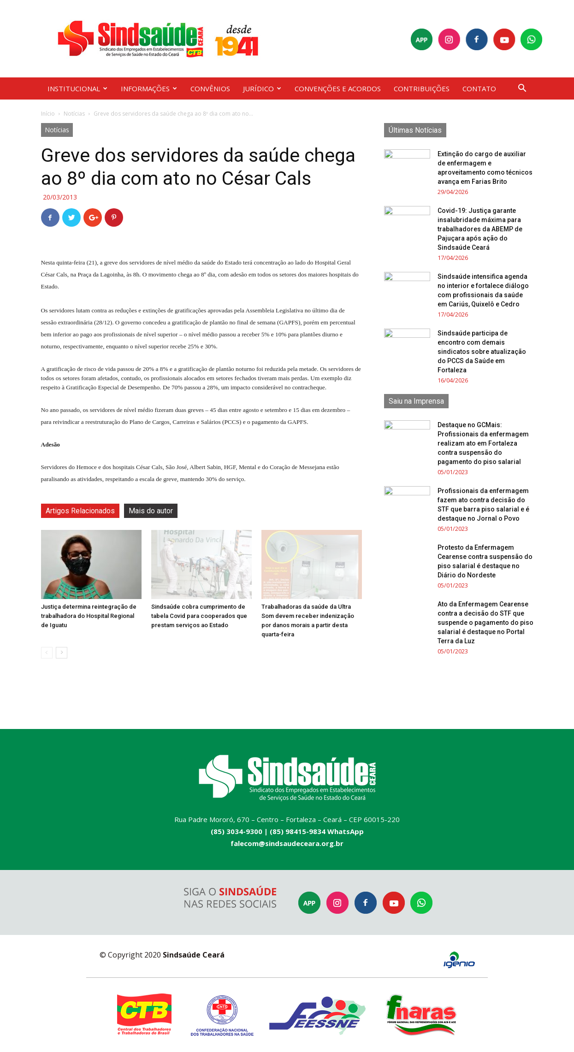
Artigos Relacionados (80, 510)
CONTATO (479, 88)
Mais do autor (151, 510)
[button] (522, 89)
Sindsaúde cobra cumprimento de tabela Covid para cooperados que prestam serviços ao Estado (199, 616)
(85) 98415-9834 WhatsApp (317, 831)
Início (48, 114)
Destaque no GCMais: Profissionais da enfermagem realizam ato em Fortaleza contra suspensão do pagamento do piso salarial (483, 443)
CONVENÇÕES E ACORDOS (338, 88)
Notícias (74, 114)
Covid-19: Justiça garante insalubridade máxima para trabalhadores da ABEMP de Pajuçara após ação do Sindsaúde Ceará (480, 229)
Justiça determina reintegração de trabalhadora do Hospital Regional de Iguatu (88, 616)
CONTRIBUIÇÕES (422, 88)
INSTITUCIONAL (77, 88)
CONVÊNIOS (210, 88)
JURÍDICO (262, 88)
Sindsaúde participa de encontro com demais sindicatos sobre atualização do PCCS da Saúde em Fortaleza (482, 351)
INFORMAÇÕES (149, 88)
